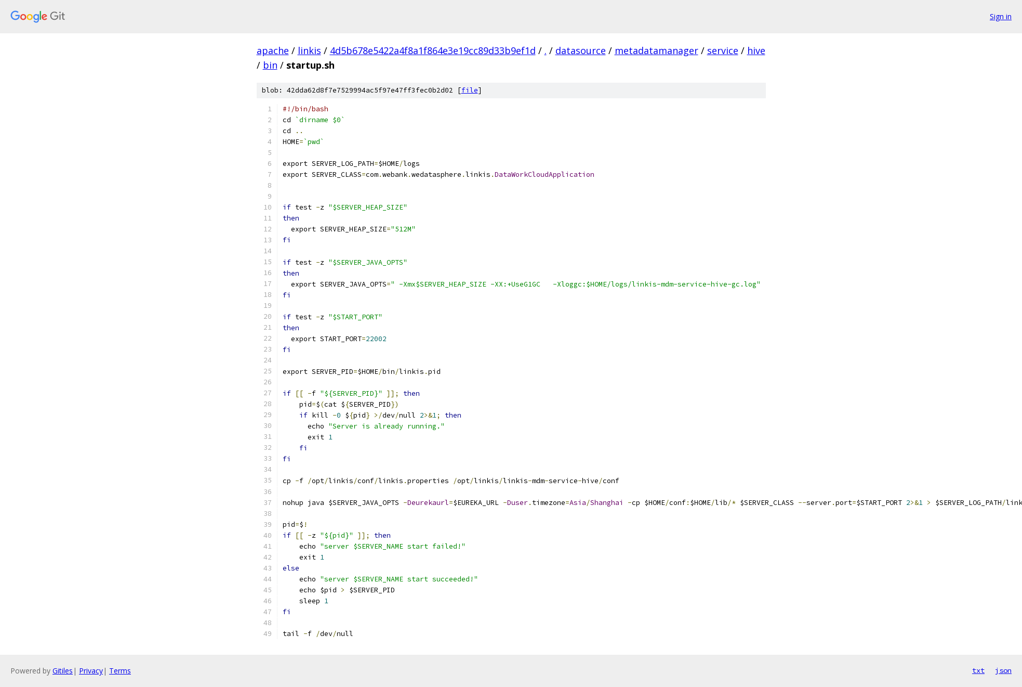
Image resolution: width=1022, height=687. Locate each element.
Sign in (1001, 16)
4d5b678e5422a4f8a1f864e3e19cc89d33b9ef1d (433, 50)
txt (978, 670)
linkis (309, 50)
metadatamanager (656, 50)
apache (273, 50)
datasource (580, 50)
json (1003, 670)
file (469, 90)
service (722, 50)
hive (756, 50)
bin (270, 65)
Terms (120, 671)
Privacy (91, 671)
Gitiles (62, 671)
